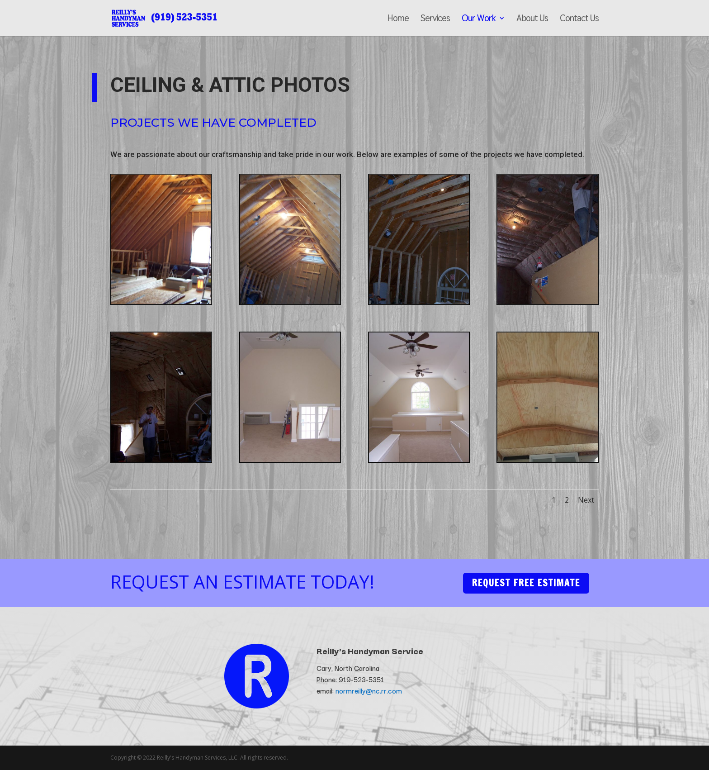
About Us (532, 19)
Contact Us (579, 19)
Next (586, 500)
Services (435, 19)
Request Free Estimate (526, 582)
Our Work (479, 19)
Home (398, 19)
